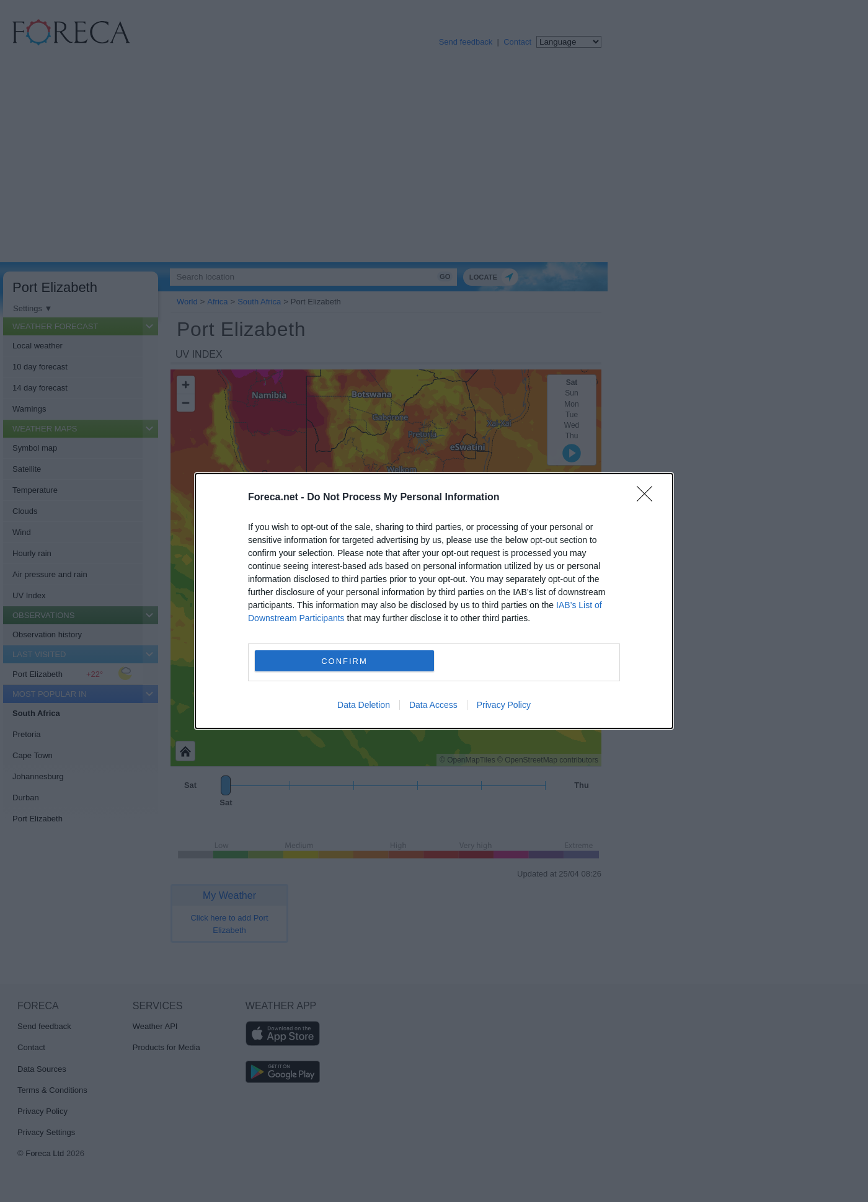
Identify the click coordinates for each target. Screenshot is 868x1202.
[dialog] (434, 601)
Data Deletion (363, 705)
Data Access (433, 705)
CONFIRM (344, 661)
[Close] (648, 498)
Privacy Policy (504, 705)
